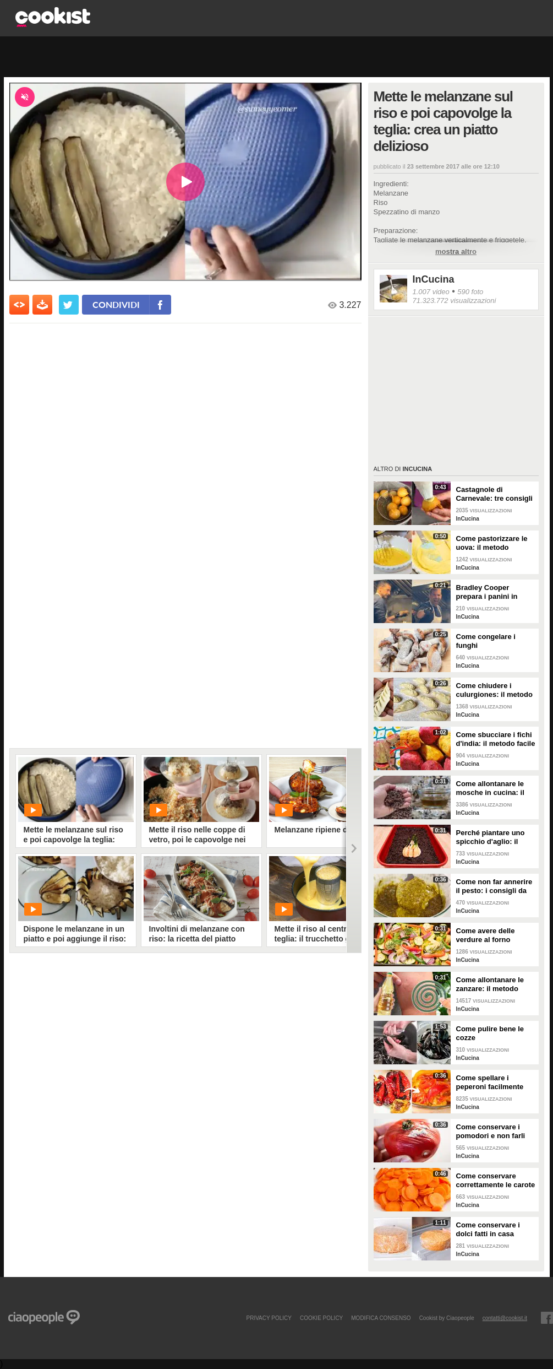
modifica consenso (380, 1318)
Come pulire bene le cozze (490, 1033)
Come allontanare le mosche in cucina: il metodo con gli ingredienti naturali (490, 788)
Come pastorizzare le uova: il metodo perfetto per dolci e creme (492, 543)
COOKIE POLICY (321, 1318)
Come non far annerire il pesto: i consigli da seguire (494, 886)
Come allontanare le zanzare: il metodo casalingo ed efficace (492, 984)
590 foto (470, 292)
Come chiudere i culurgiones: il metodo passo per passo (494, 690)
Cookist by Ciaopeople (446, 1318)
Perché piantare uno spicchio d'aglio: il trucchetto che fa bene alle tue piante (494, 837)
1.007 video (431, 292)
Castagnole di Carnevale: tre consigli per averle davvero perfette (494, 494)
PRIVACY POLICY (268, 1318)
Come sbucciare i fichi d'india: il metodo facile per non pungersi (495, 739)
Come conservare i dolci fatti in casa (488, 1229)
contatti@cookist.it (505, 1318)
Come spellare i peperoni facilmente (490, 1082)
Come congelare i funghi (486, 641)
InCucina (434, 279)
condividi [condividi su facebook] (116, 304)
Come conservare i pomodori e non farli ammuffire (490, 1131)
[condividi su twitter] (69, 305)
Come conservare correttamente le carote (495, 1180)
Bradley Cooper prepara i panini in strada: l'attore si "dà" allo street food (493, 592)
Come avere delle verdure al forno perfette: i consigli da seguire (492, 935)
